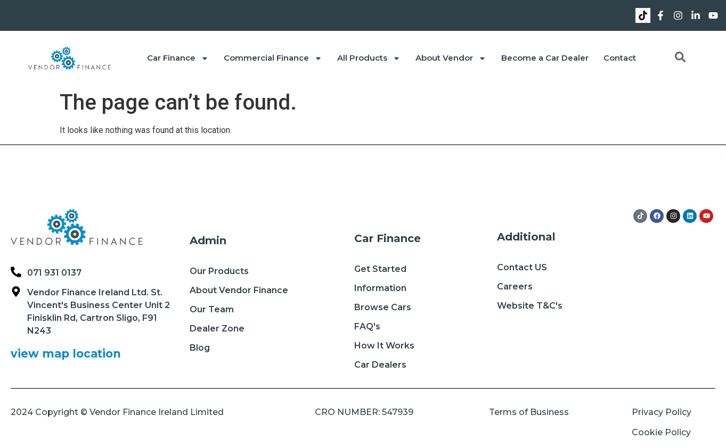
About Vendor (450, 58)
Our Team (212, 309)
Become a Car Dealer (545, 58)
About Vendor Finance (239, 290)
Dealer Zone (217, 328)
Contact (619, 58)
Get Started (380, 269)
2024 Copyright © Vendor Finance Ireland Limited (117, 412)
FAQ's (367, 326)
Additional (526, 236)
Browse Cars (382, 307)
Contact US (522, 267)
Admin (208, 240)
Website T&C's (529, 306)
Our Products (219, 271)
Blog (200, 348)
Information (380, 288)
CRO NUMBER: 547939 (364, 412)
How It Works (384, 346)
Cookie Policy (661, 432)
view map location (66, 353)
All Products (369, 58)
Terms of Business (529, 412)
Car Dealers (380, 365)
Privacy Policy (661, 412)
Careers (515, 286)
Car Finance (178, 58)
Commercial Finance (273, 58)
